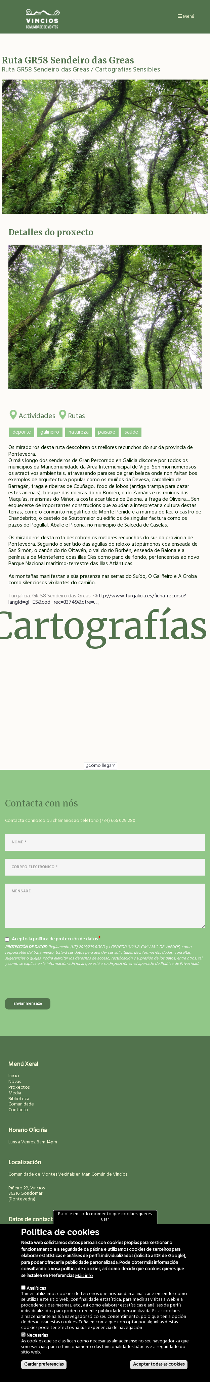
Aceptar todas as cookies (158, 1364)
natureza (79, 432)
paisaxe (106, 432)
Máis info (84, 1276)
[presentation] (56, 985)
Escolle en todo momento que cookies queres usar (105, 1217)
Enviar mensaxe (27, 1003)
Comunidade (21, 1104)
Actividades (36, 414)
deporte (21, 432)
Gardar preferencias (44, 1364)
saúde (131, 432)
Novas (14, 1082)
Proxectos (19, 1087)
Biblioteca (18, 1099)
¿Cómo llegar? (100, 766)
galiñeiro (49, 432)
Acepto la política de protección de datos (51, 939)
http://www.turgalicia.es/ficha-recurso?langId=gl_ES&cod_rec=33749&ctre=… (97, 599)
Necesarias (37, 1335)
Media (14, 1093)
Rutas (76, 414)
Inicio (13, 1076)
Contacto (18, 1110)
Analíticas (36, 1288)
